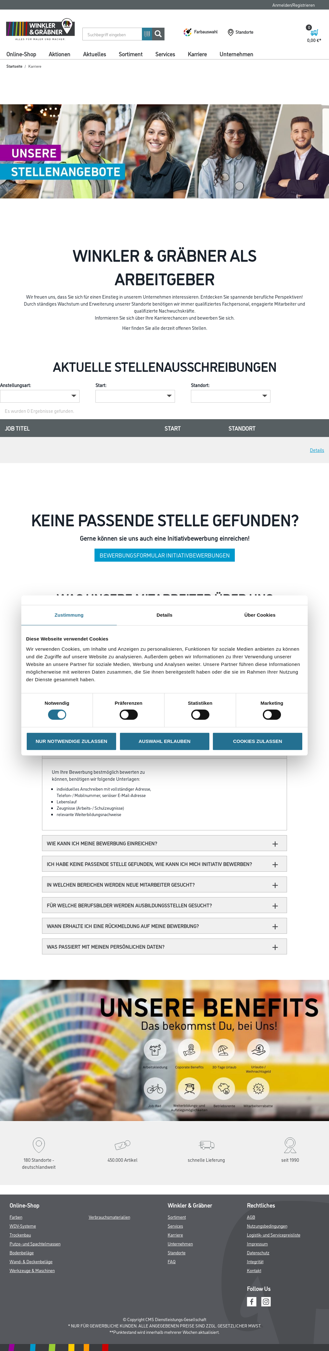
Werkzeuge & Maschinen (32, 1270)
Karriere (197, 54)
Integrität (255, 1261)
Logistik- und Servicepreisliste (273, 1234)
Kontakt (254, 1270)
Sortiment (131, 54)
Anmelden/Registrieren (293, 5)
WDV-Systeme (23, 1226)
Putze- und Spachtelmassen (35, 1243)
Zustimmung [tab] (69, 615)
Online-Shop (21, 54)
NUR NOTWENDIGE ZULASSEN (71, 741)
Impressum (257, 1243)
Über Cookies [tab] (260, 615)
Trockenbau (20, 1234)
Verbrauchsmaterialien (109, 1217)
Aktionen (59, 54)
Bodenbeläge (22, 1252)
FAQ (172, 1261)
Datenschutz (258, 1252)
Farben (16, 1217)
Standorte (177, 1252)
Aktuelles (94, 54)
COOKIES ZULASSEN (257, 741)
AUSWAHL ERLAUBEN (164, 741)
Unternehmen (236, 54)
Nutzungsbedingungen (267, 1226)
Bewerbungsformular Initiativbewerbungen (165, 555)
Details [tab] (164, 615)
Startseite (14, 66)
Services (165, 54)
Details (317, 450)
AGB (251, 1217)
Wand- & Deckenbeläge (31, 1261)
